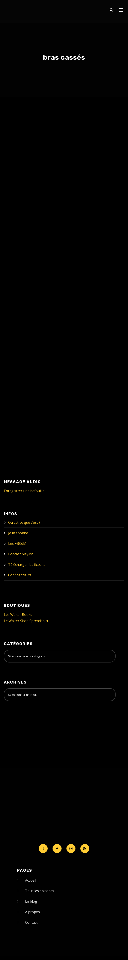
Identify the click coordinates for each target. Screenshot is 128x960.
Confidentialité (20, 575)
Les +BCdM (17, 543)
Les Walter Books (18, 614)
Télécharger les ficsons (26, 564)
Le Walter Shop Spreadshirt (26, 620)
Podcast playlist (20, 554)
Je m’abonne (18, 533)
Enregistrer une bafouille (24, 490)
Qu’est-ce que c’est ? (24, 522)
